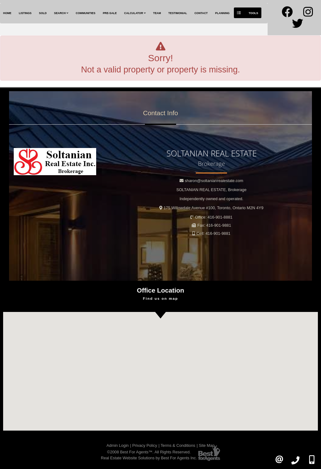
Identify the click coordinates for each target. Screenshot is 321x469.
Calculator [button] (135, 13)
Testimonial (177, 13)
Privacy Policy (144, 445)
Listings (25, 13)
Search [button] (61, 13)
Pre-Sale (110, 13)
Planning (222, 13)
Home (7, 13)
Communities (86, 13)
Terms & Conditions (177, 445)
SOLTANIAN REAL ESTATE (211, 189)
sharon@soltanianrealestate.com (214, 180)
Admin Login (117, 445)
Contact (201, 13)
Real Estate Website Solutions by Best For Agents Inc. (149, 458)
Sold (43, 13)
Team (157, 13)
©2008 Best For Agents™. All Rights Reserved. (149, 452)
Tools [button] (247, 13)
